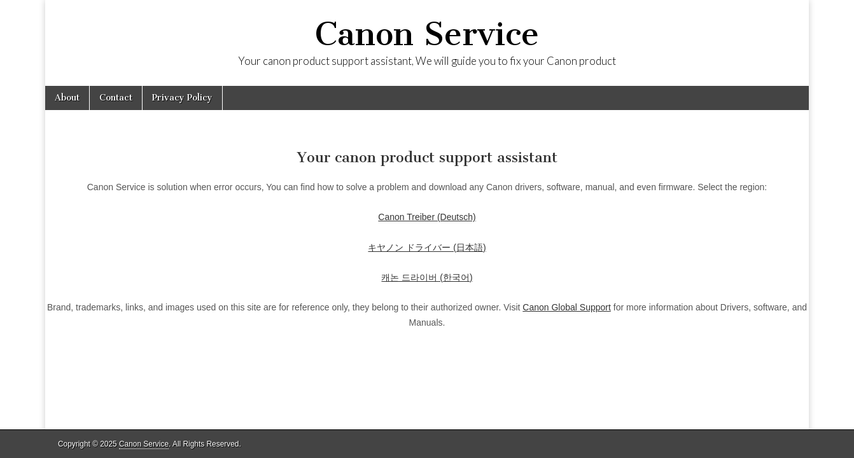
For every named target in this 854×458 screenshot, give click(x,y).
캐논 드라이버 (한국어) (426, 277)
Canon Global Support (566, 307)
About (67, 97)
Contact (115, 97)
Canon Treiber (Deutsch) (426, 217)
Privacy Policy (182, 97)
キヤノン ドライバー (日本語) (427, 247)
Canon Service (427, 34)
